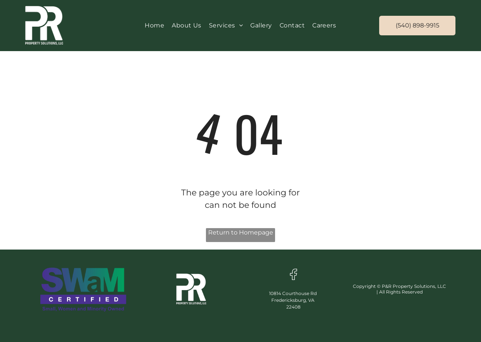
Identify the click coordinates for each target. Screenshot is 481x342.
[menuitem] (154, 25)
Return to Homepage (240, 232)
